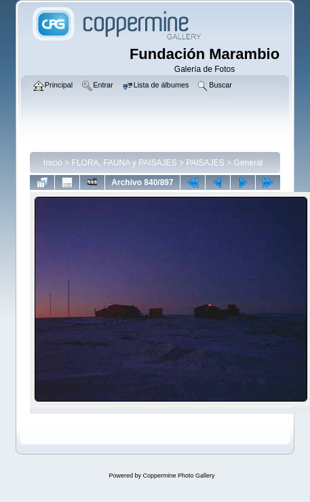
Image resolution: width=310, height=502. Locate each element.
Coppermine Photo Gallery (178, 475)
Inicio (52, 163)
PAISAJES (205, 163)
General (248, 163)
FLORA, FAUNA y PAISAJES (124, 163)
